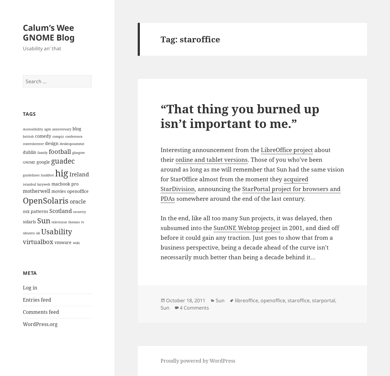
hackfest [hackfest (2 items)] (47, 175)
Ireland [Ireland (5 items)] (79, 174)
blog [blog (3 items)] (77, 129)
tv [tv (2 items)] (82, 222)
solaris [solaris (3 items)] (29, 222)
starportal (323, 300)
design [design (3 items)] (51, 143)
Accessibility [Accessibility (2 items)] (33, 129)
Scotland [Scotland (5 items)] (60, 211)
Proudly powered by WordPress (198, 360)
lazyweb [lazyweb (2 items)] (43, 184)
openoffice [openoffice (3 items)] (78, 191)
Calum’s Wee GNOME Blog (49, 32)
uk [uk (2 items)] (38, 233)
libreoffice (246, 300)
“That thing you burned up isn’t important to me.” (240, 116)
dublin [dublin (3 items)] (29, 152)
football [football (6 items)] (60, 151)
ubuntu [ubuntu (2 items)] (29, 233)
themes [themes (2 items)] (74, 222)
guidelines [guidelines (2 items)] (31, 175)
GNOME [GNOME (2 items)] (29, 162)
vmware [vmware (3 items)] (63, 242)
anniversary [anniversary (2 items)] (61, 129)
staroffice (299, 300)
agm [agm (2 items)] (47, 129)
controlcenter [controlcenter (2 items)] (33, 144)
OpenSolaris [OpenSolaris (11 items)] (46, 200)
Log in (30, 287)
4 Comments (194, 307)
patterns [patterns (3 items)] (39, 211)
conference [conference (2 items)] (74, 136)
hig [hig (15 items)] (61, 173)
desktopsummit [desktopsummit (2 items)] (72, 144)
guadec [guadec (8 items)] (63, 161)
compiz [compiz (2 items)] (58, 136)
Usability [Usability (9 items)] (56, 231)
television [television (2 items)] (59, 222)
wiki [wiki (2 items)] (76, 243)
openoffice (273, 300)
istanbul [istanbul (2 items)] (29, 184)
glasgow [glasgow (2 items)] (78, 153)
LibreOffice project (287, 150)
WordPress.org (40, 324)
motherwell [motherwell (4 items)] (36, 191)
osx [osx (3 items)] (26, 211)
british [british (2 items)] (28, 136)
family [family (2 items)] (42, 153)
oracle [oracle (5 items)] (78, 201)
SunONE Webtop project (247, 228)
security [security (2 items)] (79, 212)
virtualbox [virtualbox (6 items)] (38, 241)
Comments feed (41, 312)
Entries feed (37, 299)
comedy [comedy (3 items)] (43, 136)
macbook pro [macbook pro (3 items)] (65, 184)
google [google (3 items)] (43, 162)
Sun (220, 300)
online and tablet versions (212, 160)
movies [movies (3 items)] (58, 191)
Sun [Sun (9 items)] (43, 220)
